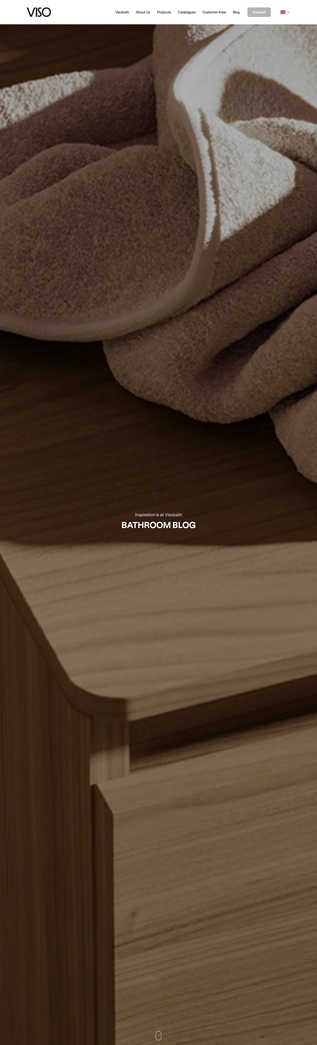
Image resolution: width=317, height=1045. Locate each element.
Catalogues (187, 12)
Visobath (122, 12)
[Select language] (285, 12)
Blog (236, 12)
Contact (259, 12)
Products (164, 12)
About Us (143, 12)
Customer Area (214, 12)
